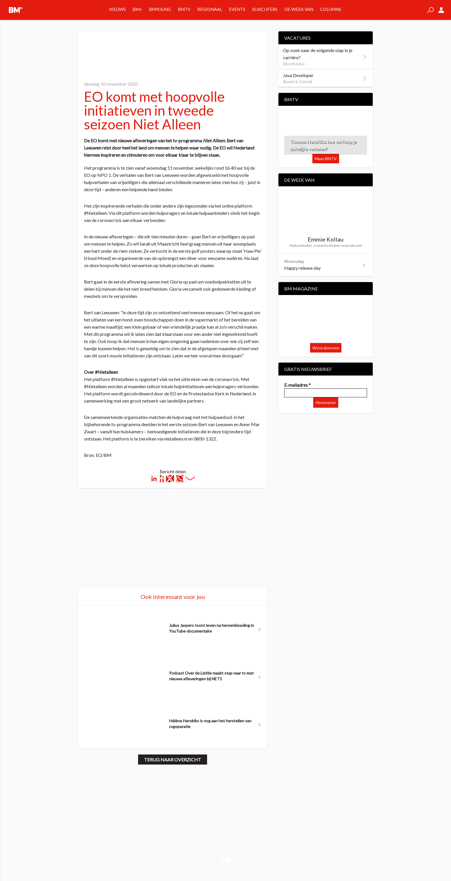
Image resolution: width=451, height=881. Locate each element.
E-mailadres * (297, 385)
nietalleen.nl (175, 438)
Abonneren (326, 402)
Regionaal (209, 9)
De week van (298, 9)
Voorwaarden (225, 814)
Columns (330, 9)
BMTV (184, 9)
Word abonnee (325, 347)
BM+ (137, 9)
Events (237, 9)
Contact (225, 843)
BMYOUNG (160, 9)
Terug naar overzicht (172, 759)
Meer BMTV (326, 158)
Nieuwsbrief (225, 828)
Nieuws (117, 9)
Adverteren (225, 835)
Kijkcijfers (265, 9)
